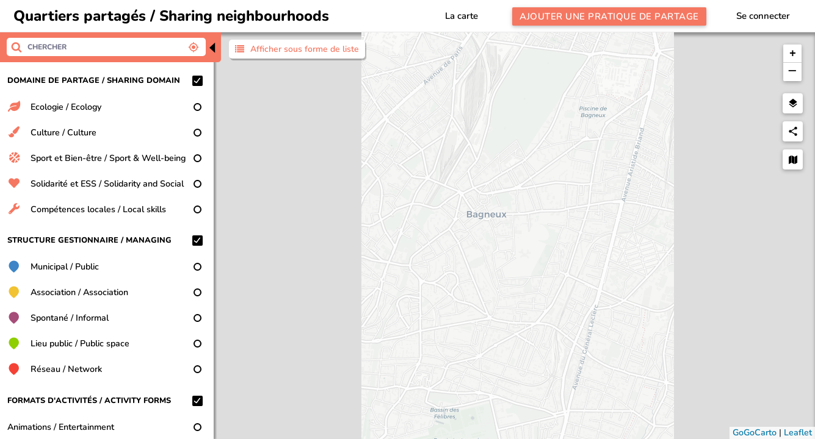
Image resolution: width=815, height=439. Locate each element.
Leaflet (798, 432)
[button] (792, 54)
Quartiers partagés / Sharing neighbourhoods (171, 16)
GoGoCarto (755, 432)
